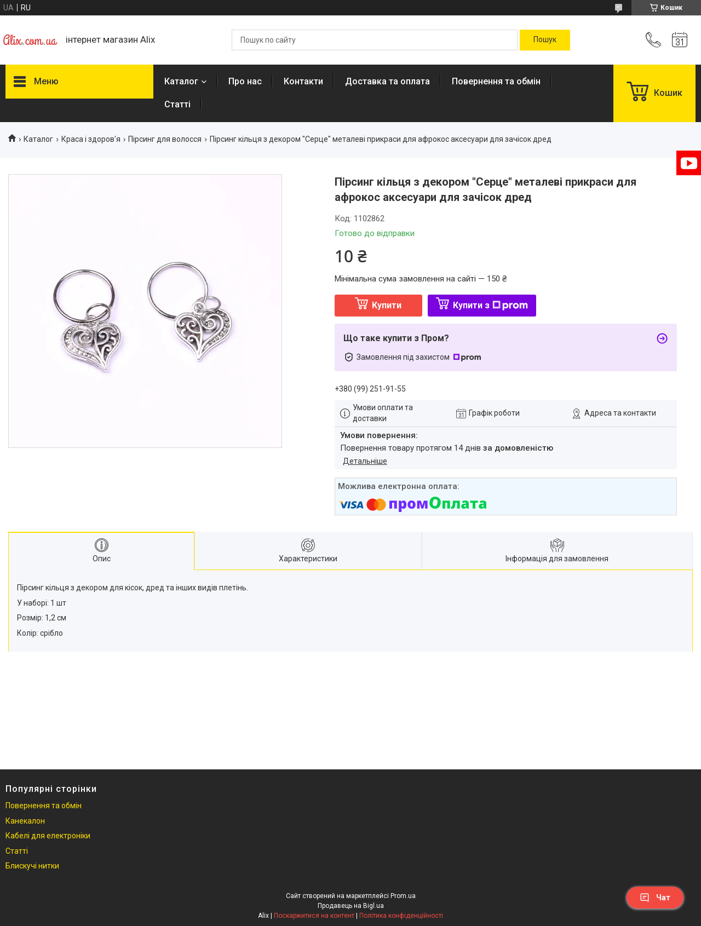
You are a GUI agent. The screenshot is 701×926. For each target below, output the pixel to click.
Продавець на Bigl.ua (351, 906)
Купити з (490, 305)
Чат (655, 897)
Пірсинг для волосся (165, 139)
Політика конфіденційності (401, 915)
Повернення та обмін (496, 81)
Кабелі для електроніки (47, 835)
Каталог (181, 81)
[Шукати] (545, 40)
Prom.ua (403, 896)
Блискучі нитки (32, 865)
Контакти (303, 81)
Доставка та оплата (387, 81)
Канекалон (25, 820)
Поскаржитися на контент (314, 915)
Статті (177, 104)
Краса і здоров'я (90, 139)
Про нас (245, 81)
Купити (386, 305)
